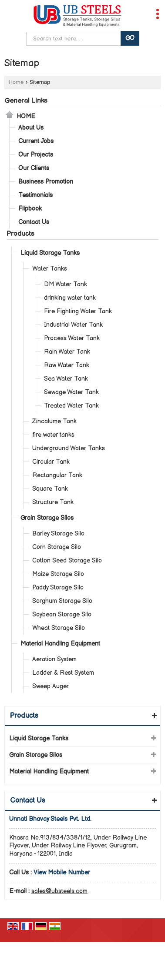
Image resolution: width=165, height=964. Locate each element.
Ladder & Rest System (63, 672)
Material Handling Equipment (60, 643)
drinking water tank (70, 297)
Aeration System (54, 659)
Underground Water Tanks (68, 448)
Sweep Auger (50, 686)
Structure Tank (53, 502)
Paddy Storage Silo (58, 587)
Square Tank (50, 488)
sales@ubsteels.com (59, 891)
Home (16, 82)
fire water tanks (53, 434)
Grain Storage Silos (47, 518)
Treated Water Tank (71, 405)
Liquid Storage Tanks (50, 253)
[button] (62, 872)
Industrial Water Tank (73, 324)
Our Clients (33, 168)
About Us (31, 127)
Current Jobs (36, 141)
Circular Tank (51, 461)
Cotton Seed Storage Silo (67, 560)
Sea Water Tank (66, 378)
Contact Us (33, 222)
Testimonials (35, 195)
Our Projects (35, 154)
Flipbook (30, 208)
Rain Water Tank (67, 351)
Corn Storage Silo (56, 547)
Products (20, 234)
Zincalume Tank (54, 421)
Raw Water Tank (66, 365)
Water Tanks (49, 268)
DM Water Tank (65, 284)
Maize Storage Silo (58, 574)
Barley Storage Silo (58, 533)
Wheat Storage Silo (58, 628)
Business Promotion (45, 181)
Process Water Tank (72, 338)
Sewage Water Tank (71, 392)
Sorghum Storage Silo (62, 601)
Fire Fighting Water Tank (78, 311)
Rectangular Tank (57, 475)
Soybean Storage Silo (61, 614)
